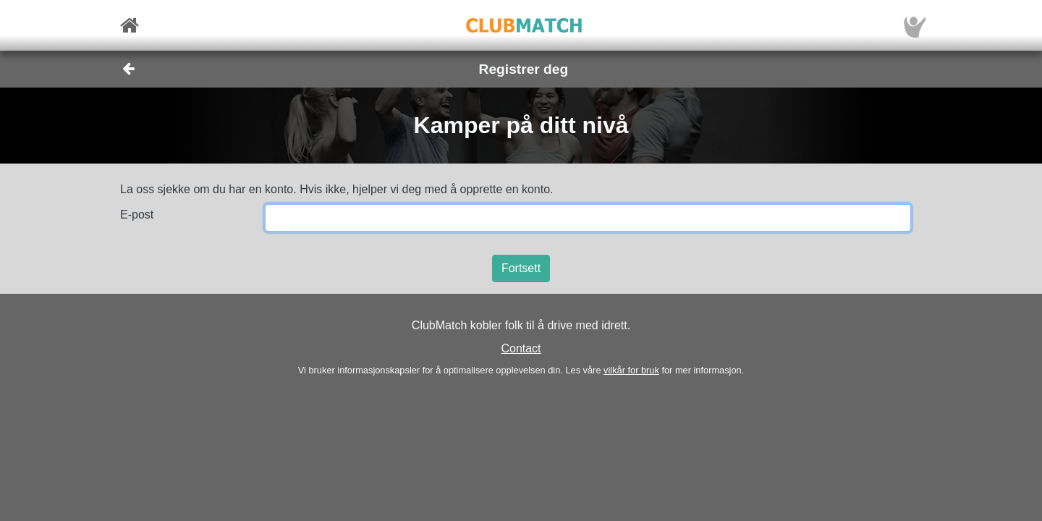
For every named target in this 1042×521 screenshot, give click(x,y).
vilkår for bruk (631, 370)
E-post (136, 214)
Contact (521, 348)
